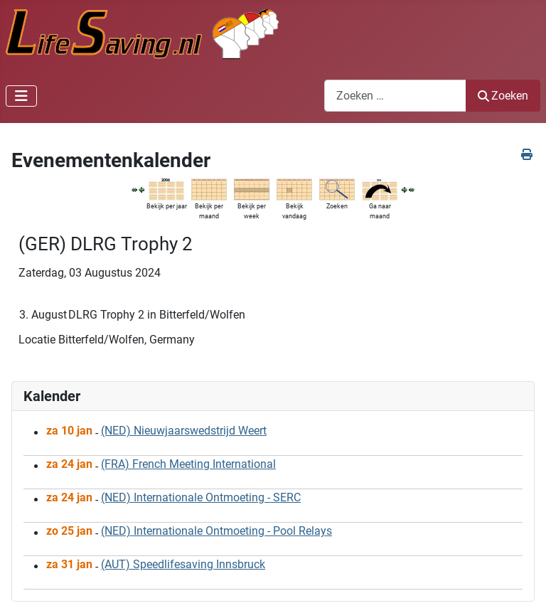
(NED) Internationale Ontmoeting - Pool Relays (216, 531)
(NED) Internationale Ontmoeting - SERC (201, 497)
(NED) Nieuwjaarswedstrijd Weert (184, 430)
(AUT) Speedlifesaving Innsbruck (183, 564)
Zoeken (503, 95)
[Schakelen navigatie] (21, 96)
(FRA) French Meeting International (188, 464)
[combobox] (395, 96)
